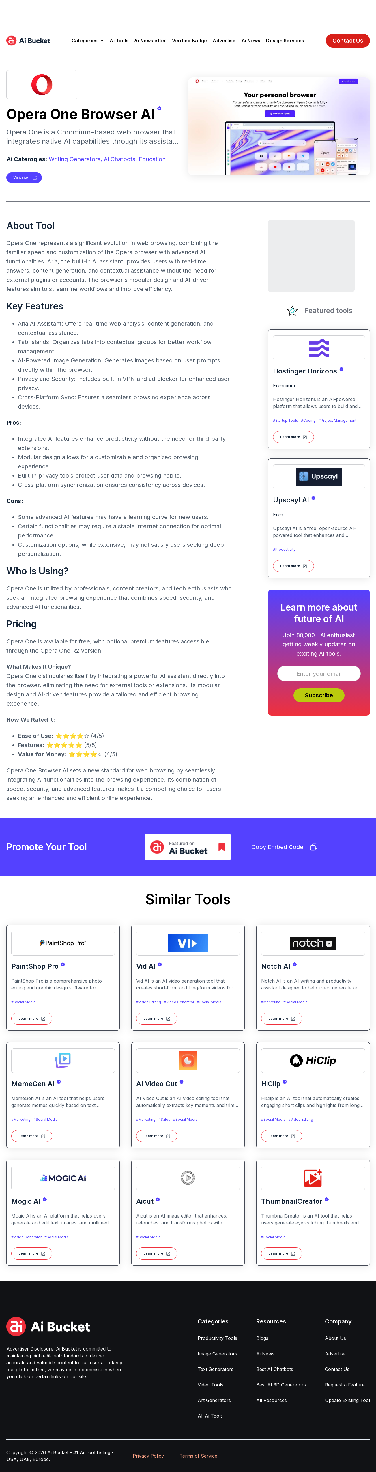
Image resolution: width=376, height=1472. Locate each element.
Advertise (224, 40)
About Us (335, 1338)
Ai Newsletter (150, 40)
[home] (28, 40)
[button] (88, 40)
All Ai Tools (210, 1416)
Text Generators (215, 1369)
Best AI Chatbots (274, 1369)
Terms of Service (198, 1456)
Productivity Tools (217, 1338)
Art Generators (214, 1400)
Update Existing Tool (347, 1400)
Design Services (285, 40)
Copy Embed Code (284, 847)
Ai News (251, 40)
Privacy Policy (148, 1456)
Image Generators (217, 1354)
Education (152, 159)
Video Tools (210, 1385)
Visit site (20, 177)
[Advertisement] (188, 13)
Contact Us (347, 40)
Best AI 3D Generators (281, 1385)
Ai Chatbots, (120, 159)
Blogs (262, 1338)
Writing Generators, (75, 159)
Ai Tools (119, 40)
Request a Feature (345, 1385)
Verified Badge (189, 40)
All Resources (271, 1400)
